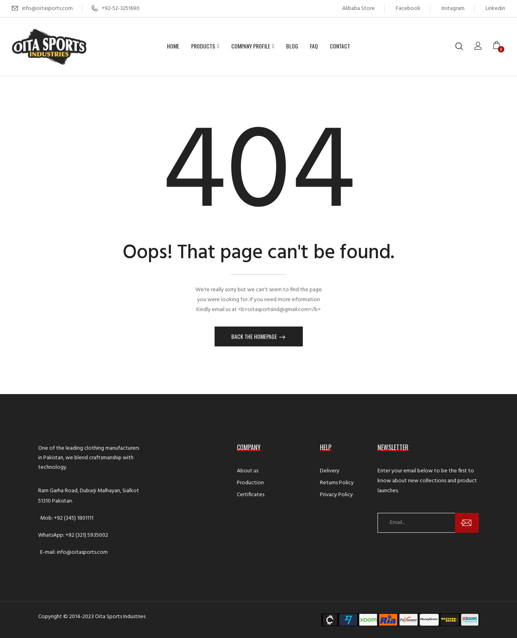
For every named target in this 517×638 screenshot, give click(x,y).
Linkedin (495, 8)
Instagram (453, 8)
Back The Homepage (254, 336)
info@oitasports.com (47, 8)
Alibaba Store (358, 8)
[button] (499, 46)
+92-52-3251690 (115, 8)
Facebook (408, 8)
